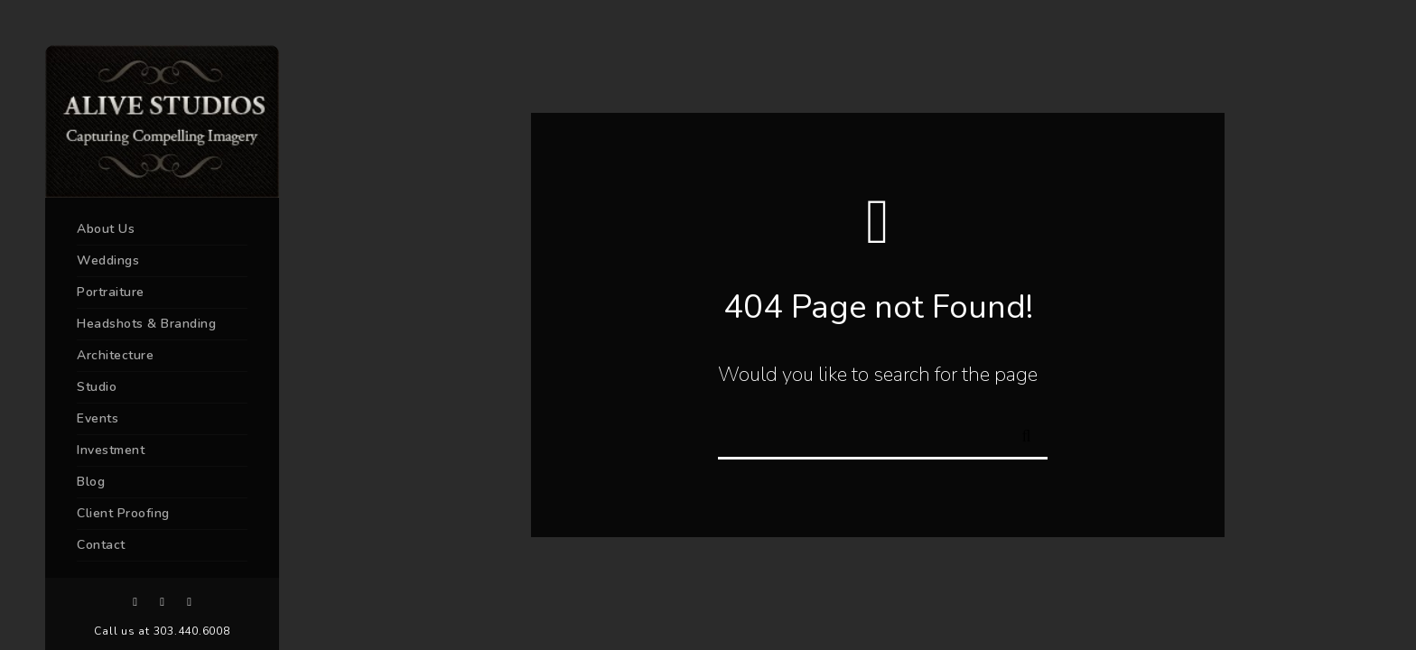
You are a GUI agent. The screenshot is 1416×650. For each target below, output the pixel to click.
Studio (96, 386)
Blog (91, 481)
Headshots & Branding (146, 323)
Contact (101, 544)
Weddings (108, 260)
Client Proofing (123, 513)
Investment (110, 450)
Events (97, 418)
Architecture (115, 355)
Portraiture (110, 292)
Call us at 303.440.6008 (161, 631)
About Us (106, 228)
